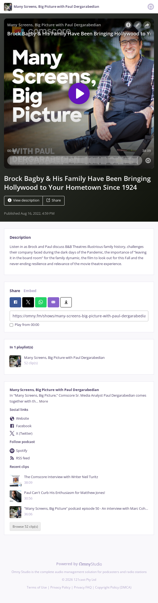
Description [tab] (20, 237)
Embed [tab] (30, 290)
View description (23, 200)
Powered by (79, 563)
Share (53, 200)
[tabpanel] (79, 255)
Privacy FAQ (83, 587)
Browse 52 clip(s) (25, 526)
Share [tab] (15, 290)
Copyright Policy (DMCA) (113, 587)
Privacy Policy (60, 587)
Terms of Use (37, 587)
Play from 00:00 (24, 325)
